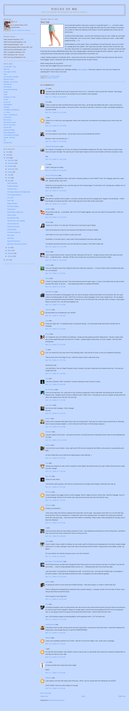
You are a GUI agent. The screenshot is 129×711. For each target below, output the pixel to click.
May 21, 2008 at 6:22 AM (55, 487)
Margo (47, 195)
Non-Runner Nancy (10, 122)
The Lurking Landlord (14, 195)
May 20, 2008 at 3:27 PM (55, 360)
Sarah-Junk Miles (9, 130)
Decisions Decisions (13, 241)
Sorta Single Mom (9, 132)
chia (46, 164)
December (11, 160)
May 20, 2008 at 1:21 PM (55, 287)
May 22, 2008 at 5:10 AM (55, 644)
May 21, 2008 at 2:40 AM (55, 458)
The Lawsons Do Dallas (11, 135)
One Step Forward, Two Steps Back (18, 192)
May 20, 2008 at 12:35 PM (55, 260)
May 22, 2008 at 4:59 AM (55, 633)
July (9, 175)
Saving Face (11, 209)
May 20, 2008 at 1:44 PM (55, 304)
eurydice (48, 209)
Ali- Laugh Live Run (10, 72)
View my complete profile (20, 30)
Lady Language (83, 69)
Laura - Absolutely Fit (10, 115)
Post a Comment (45, 693)
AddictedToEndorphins (52, 146)
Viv (46, 349)
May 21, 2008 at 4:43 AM (55, 471)
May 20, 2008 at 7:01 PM (55, 400)
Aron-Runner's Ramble (11, 77)
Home (83, 696)
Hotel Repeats (11, 229)
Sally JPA (48, 476)
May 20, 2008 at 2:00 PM (55, 315)
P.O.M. (15, 21)
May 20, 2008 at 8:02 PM (55, 413)
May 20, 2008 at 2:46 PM (55, 344)
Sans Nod (10, 238)
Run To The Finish (9, 125)
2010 (8, 152)
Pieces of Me (64, 9)
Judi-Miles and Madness (11, 110)
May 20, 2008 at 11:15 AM (55, 204)
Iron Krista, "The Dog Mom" (54, 561)
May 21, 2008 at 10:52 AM (55, 599)
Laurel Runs (7, 117)
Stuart (47, 541)
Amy (46, 378)
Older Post (122, 696)
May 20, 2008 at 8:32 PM (55, 427)
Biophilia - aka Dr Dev (11, 82)
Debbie (47, 252)
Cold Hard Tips (12, 189)
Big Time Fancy (9, 79)
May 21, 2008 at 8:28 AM (55, 536)
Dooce (6, 92)
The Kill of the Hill (12, 224)
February (11, 253)
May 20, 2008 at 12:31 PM (55, 247)
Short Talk (10, 200)
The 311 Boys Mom (51, 175)
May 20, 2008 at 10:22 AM (55, 112)
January (10, 256)
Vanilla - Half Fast (9, 137)
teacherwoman (50, 624)
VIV (78, 40)
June (9, 178)
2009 (8, 155)
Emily (5, 94)
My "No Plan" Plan (13, 218)
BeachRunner (49, 292)
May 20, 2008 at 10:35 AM (55, 141)
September (11, 169)
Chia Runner (8, 84)
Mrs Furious (7, 120)
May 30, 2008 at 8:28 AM (55, 688)
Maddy (47, 222)
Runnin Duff (7, 127)
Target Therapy (12, 203)
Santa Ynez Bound (13, 226)
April (9, 247)
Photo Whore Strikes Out (15, 212)
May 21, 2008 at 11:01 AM (55, 619)
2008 (8, 158)
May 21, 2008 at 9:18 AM (55, 556)
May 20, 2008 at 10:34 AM (55, 126)
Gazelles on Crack (9, 97)
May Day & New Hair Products (17, 244)
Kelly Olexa (49, 405)
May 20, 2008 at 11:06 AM (55, 190)
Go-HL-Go (7, 102)
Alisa (5, 74)
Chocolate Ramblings (10, 89)
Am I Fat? (10, 197)
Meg (46, 102)
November (11, 163)
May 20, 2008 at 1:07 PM (55, 273)
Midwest (48, 638)
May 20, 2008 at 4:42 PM (55, 373)
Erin (46, 88)
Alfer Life (6, 69)
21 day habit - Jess (10, 66)
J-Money (6, 107)
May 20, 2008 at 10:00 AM (55, 97)
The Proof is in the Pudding (16, 221)
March (10, 250)
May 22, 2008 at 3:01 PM (55, 657)
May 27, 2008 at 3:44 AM (55, 673)
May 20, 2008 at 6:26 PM (55, 384)
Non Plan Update (12, 206)
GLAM (6, 99)
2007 (8, 260)
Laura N (47, 418)
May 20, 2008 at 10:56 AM (55, 170)
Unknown (48, 309)
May (9, 180)
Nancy (47, 334)
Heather (47, 445)
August (10, 172)
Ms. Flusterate (49, 389)
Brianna (47, 582)
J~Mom (47, 265)
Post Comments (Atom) (56, 700)
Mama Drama (11, 215)
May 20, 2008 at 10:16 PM (55, 440)
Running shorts (52, 77)
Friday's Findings (12, 186)
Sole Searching (12, 183)
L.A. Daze (7, 112)
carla (46, 662)
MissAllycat (49, 131)
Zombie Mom (8, 142)
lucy (109, 25)
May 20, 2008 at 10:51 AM (55, 159)
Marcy (47, 278)
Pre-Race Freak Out (13, 232)
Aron (46, 604)
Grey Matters (8, 104)
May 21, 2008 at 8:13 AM (55, 523)
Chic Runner (8, 87)
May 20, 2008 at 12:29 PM (55, 217)
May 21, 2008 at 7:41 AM (55, 500)
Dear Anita (10, 235)
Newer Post (44, 696)
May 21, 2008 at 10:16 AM (55, 577)
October (10, 166)
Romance (48, 432)
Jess (47, 320)
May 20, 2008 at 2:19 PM (55, 329)
